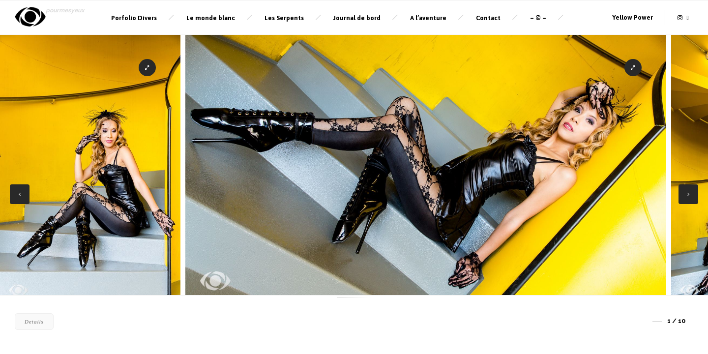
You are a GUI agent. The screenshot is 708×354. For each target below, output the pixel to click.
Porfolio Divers (134, 18)
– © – (538, 18)
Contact (488, 18)
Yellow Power (632, 17)
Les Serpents (284, 18)
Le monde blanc (210, 18)
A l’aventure (428, 18)
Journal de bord (357, 18)
